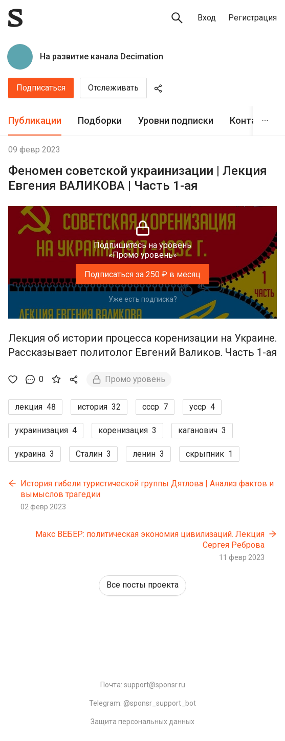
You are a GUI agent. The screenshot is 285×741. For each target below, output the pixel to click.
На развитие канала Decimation (101, 56)
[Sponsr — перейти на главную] (15, 18)
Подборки (100, 120)
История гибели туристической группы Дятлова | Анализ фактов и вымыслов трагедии (147, 489)
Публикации (34, 120)
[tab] (34, 121)
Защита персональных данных (142, 721)
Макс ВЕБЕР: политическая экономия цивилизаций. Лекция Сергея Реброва (150, 539)
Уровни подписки (175, 120)
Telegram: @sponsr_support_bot (142, 703)
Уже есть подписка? (142, 299)
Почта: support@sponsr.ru (142, 685)
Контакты (252, 120)
